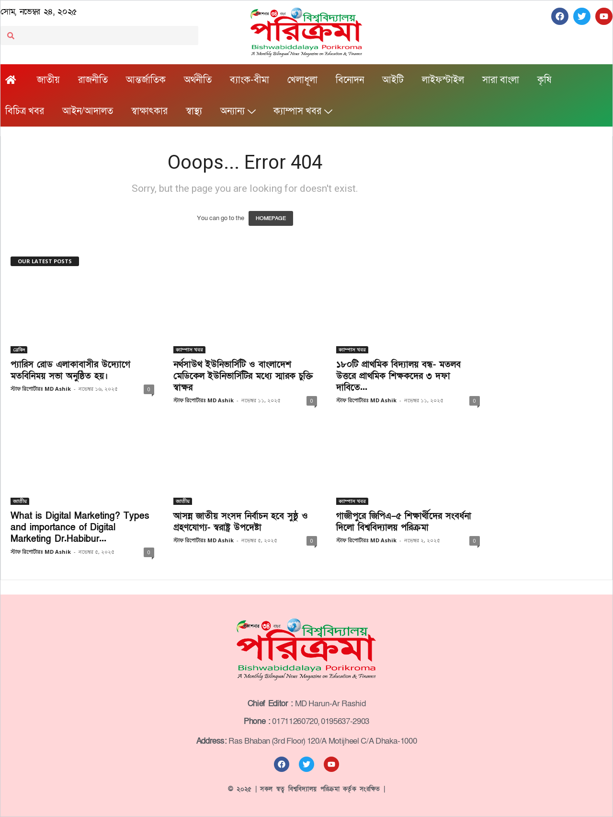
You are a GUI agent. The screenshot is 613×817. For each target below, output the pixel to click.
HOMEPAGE (271, 218)
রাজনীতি (93, 80)
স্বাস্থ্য (194, 111)
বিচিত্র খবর (24, 111)
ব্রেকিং (19, 349)
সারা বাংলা (500, 80)
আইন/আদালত (87, 111)
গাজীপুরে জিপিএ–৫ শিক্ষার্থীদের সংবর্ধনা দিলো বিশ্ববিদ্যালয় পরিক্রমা (403, 522)
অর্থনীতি (198, 80)
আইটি (393, 80)
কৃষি (544, 80)
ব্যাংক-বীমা (249, 80)
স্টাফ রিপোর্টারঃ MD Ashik (41, 388)
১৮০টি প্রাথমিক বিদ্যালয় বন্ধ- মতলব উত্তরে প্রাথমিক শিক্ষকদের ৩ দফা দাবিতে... (398, 376)
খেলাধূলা (302, 80)
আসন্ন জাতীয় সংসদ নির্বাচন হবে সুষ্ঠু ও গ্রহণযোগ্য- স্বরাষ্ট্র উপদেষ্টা (240, 522)
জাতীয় (48, 80)
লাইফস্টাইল (443, 80)
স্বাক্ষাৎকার (149, 111)
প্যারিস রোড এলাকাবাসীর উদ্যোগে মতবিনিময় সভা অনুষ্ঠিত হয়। (70, 370)
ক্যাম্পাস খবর (302, 111)
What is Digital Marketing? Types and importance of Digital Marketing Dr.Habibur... (80, 527)
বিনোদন (350, 80)
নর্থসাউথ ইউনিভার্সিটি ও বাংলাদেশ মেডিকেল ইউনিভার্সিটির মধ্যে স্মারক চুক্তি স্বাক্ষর (243, 376)
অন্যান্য (237, 111)
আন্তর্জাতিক (146, 80)
